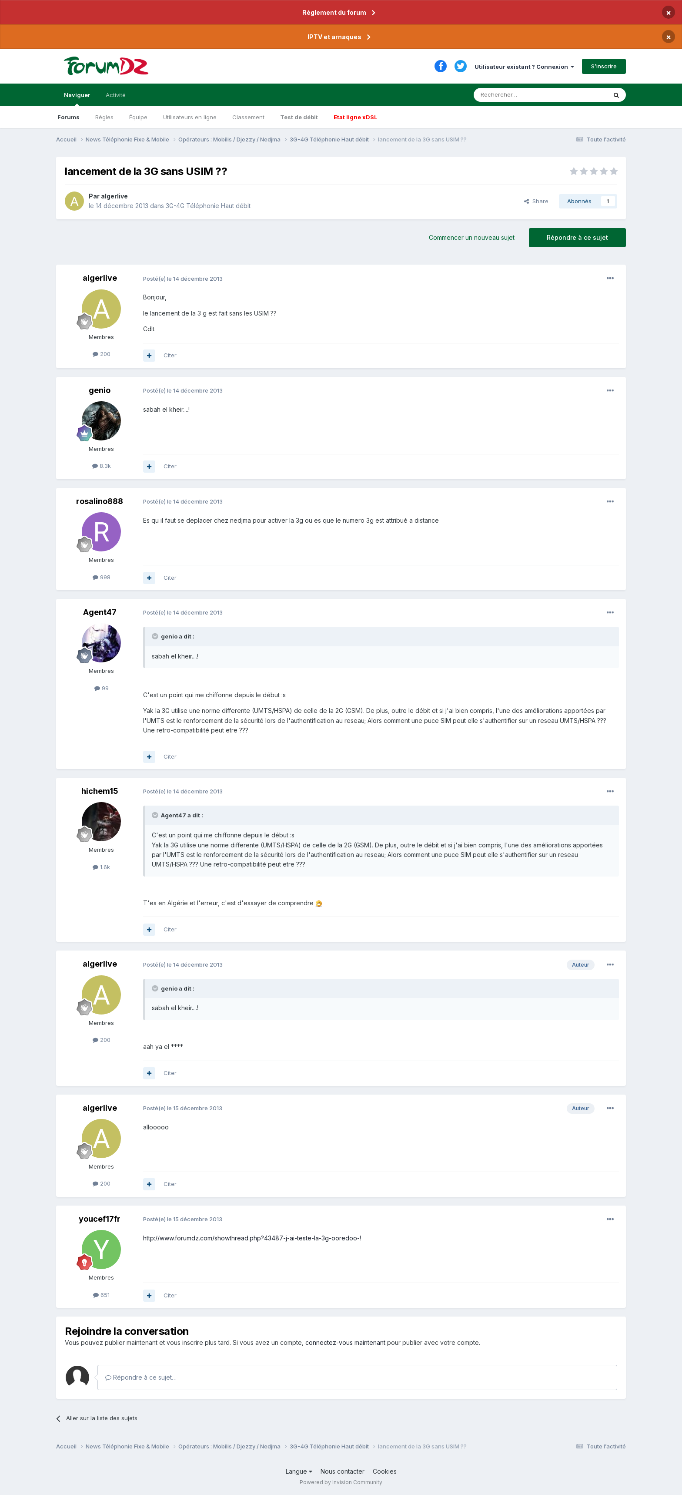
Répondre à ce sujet (577, 237)
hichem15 (99, 791)
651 (101, 1294)
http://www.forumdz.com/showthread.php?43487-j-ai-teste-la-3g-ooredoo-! (252, 1238)
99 (101, 688)
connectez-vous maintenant (345, 1342)
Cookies (385, 1471)
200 (101, 353)
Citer (170, 355)
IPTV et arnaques (334, 36)
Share (536, 201)
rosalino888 (99, 501)
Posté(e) (183, 278)
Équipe (138, 117)
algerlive (114, 196)
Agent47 (100, 612)
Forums (68, 117)
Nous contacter (342, 1471)
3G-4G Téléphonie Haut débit (208, 205)
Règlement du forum (334, 12)
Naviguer (77, 98)
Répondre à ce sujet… (141, 1377)
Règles (104, 117)
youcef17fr (99, 1218)
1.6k (101, 866)
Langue (299, 1471)
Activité (116, 94)
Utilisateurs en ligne (190, 117)
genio (99, 390)
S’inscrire (604, 66)
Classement (248, 117)
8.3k (101, 465)
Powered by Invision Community (341, 1482)
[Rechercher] (521, 95)
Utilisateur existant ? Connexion (524, 66)
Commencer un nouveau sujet (472, 237)
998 (101, 577)
